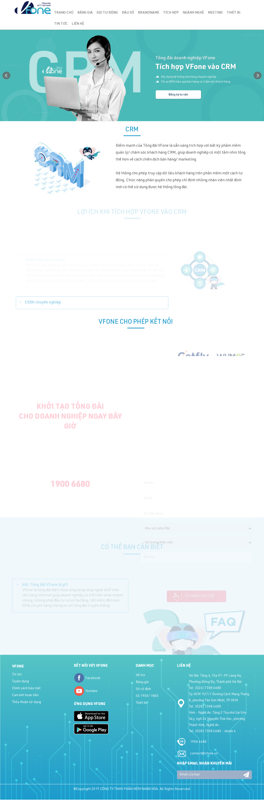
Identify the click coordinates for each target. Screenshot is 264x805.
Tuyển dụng (20, 681)
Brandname (148, 13)
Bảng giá (85, 13)
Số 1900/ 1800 (147, 696)
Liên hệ (78, 24)
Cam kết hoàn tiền (25, 695)
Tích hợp (171, 13)
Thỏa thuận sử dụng (26, 702)
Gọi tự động (107, 13)
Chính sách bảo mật (26, 688)
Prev (6, 76)
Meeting (215, 13)
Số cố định (143, 689)
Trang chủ (63, 13)
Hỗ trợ (140, 675)
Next (258, 76)
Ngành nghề (193, 13)
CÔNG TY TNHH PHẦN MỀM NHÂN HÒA (129, 789)
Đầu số (128, 13)
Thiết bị (233, 13)
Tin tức (61, 24)
